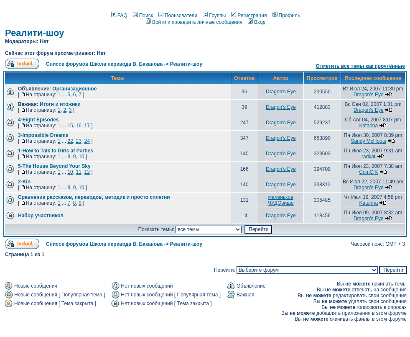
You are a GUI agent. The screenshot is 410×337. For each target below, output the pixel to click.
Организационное (74, 89)
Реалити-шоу (34, 33)
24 (86, 141)
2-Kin (24, 182)
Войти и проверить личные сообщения (194, 22)
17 (86, 126)
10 (81, 156)
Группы (214, 15)
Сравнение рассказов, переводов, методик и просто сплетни (94, 197)
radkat (368, 156)
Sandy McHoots (368, 141)
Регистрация (249, 15)
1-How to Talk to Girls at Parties (55, 151)
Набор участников (41, 216)
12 (86, 172)
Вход (256, 22)
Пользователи (177, 15)
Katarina (368, 126)
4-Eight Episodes (38, 120)
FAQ (119, 15)
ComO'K (368, 172)
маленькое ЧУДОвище (281, 200)
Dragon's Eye (281, 92)
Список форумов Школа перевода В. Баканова (104, 64)
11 (78, 172)
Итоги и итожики (60, 104)
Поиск (143, 15)
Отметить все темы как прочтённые (360, 66)
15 (70, 126)
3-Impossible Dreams (43, 135)
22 (70, 141)
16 (78, 126)
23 (78, 141)
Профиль (286, 15)
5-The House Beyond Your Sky (54, 166)
